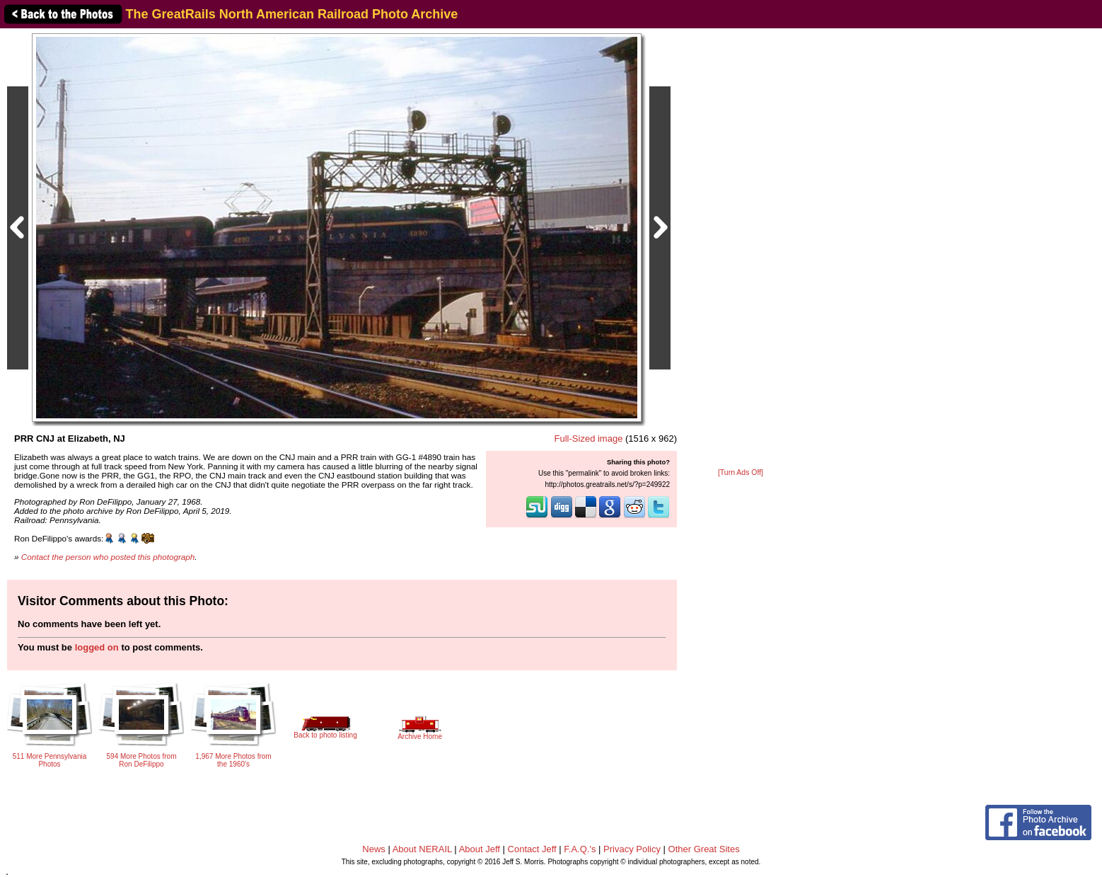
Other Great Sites (704, 849)
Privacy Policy (632, 849)
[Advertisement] (740, 249)
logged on (97, 647)
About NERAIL (422, 849)
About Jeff (479, 849)
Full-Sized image (589, 438)
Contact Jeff (532, 849)
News (373, 849)
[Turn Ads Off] (740, 472)
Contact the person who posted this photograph (108, 556)
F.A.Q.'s (580, 849)
